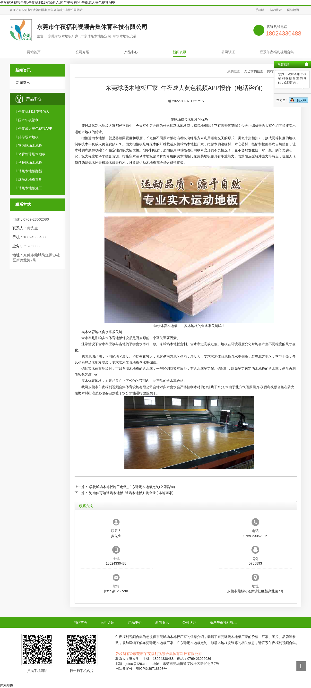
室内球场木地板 (30, 145)
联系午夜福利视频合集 (277, 52)
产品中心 (131, 52)
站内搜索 (276, 10)
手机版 (259, 10)
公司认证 (228, 52)
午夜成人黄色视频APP (35, 128)
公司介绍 (82, 52)
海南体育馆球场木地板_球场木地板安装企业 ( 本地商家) (131, 493)
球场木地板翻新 (30, 171)
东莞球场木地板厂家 (188, 144)
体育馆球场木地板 (31, 154)
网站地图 (293, 10)
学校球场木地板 (30, 162)
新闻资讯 (179, 52)
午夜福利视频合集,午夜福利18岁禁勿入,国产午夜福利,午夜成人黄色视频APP (57, 2)
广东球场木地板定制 (171, 344)
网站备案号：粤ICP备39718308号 (141, 669)
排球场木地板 (28, 137)
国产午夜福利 (28, 120)
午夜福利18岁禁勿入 (33, 111)
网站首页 (34, 52)
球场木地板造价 (30, 179)
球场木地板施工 (30, 188)
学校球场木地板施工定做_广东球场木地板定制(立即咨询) (132, 487)
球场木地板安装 (97, 362)
